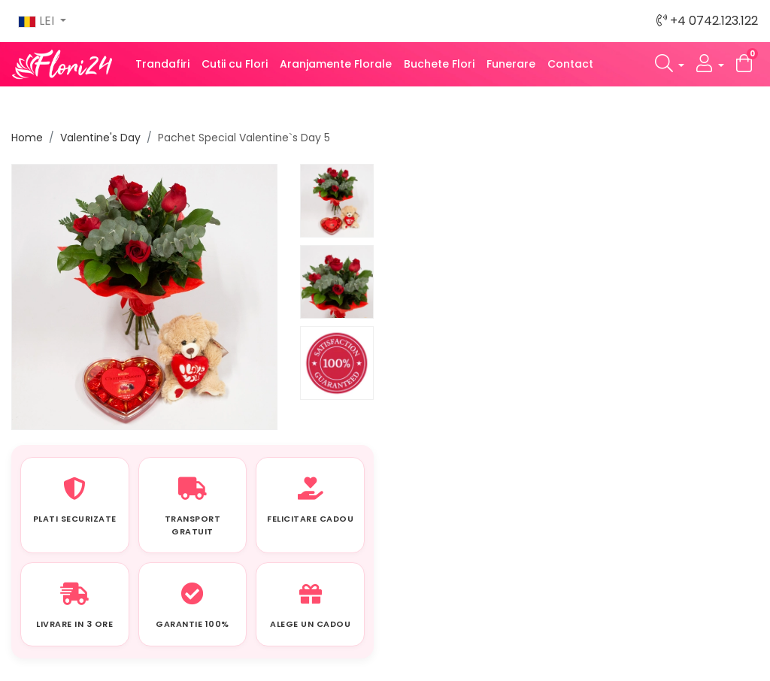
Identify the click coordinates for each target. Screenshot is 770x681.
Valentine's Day (100, 137)
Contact (570, 63)
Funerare (511, 63)
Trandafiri (162, 63)
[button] (670, 64)
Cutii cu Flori (235, 63)
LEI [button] (37, 20)
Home (27, 137)
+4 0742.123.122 (707, 20)
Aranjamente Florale (336, 63)
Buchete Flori (439, 63)
